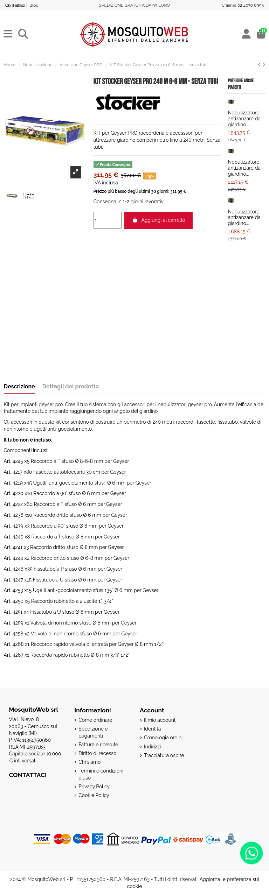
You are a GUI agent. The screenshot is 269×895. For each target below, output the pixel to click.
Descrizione (19, 386)
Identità (152, 729)
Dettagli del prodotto (70, 386)
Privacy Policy (94, 786)
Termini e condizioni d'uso (100, 774)
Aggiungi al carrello (158, 220)
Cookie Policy (93, 795)
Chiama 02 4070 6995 (243, 5)
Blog (34, 5)
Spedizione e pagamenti (93, 732)
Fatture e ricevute (98, 744)
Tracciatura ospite (164, 755)
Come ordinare (95, 720)
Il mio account (160, 720)
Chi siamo (89, 762)
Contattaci (15, 5)
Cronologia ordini (163, 737)
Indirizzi (152, 746)
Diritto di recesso (97, 753)
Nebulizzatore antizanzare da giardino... (244, 118)
